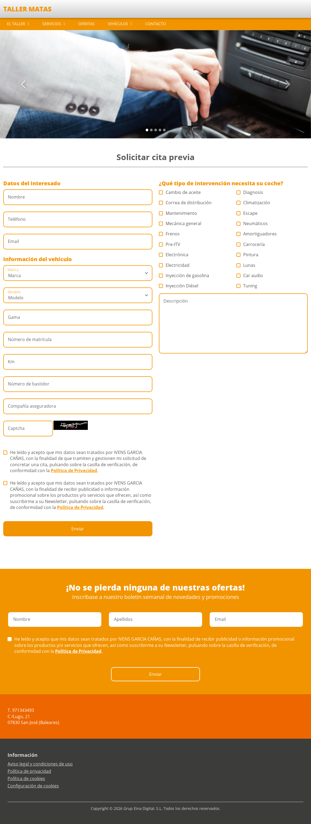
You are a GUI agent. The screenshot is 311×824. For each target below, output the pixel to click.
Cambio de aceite (180, 192)
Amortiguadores (256, 234)
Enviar (77, 529)
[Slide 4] (164, 130)
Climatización (253, 203)
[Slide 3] (160, 130)
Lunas (246, 265)
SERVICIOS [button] (51, 23)
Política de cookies (26, 778)
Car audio (249, 275)
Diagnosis (249, 192)
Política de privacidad (29, 771)
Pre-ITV (169, 244)
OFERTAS (86, 23)
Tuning (247, 286)
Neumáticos (252, 223)
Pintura (247, 255)
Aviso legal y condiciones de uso (40, 764)
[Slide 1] (151, 130)
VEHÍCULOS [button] (118, 23)
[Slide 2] (155, 130)
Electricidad (174, 265)
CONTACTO (155, 23)
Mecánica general (180, 223)
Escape (247, 213)
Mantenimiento (178, 213)
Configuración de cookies (33, 786)
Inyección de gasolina (184, 275)
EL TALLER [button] (16, 23)
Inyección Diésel (179, 286)
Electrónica (174, 255)
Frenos (169, 234)
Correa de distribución (185, 203)
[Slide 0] (147, 130)
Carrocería (250, 244)
